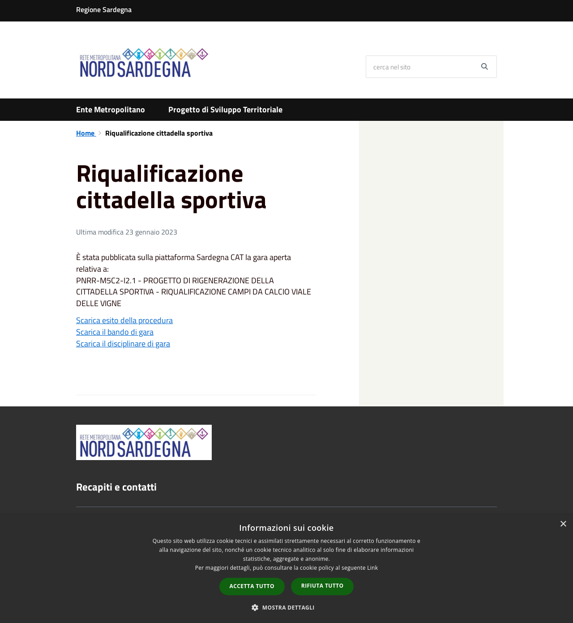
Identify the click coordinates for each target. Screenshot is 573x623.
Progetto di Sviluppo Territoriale (225, 109)
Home (86, 133)
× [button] (563, 524)
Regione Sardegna (104, 9)
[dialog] (286, 569)
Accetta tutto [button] (252, 586)
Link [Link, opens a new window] (372, 568)
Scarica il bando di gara (115, 332)
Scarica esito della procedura (124, 320)
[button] (286, 607)
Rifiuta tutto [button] (322, 585)
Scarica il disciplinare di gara (123, 343)
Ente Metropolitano (110, 109)
